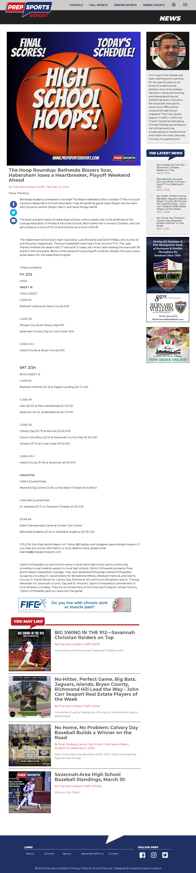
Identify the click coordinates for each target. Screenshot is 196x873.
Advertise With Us (92, 853)
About (30, 853)
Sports (67, 853)
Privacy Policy (79, 868)
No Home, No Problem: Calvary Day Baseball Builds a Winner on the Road (171, 221)
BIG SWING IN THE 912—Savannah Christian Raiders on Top (171, 167)
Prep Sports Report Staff (28, 186)
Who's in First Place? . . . (69, 792)
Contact (113, 853)
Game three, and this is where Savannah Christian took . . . (90, 650)
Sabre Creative (152, 868)
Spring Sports (154, 5)
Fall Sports (98, 5)
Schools (76, 5)
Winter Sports (125, 5)
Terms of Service (101, 868)
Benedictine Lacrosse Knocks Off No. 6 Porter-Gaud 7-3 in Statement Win (171, 183)
